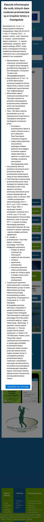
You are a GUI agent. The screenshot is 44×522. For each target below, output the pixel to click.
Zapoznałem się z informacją (17, 387)
